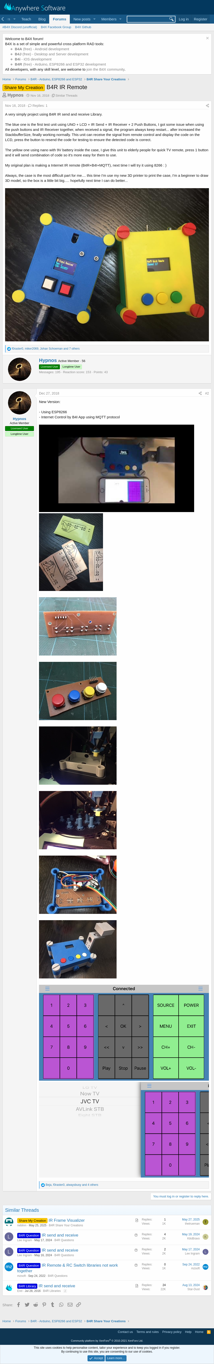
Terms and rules (147, 1332)
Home (199, 1332)
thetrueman (192, 1223)
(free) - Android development (42, 49)
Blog (42, 19)
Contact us (125, 1332)
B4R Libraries (52, 1291)
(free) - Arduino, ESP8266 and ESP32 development (60, 64)
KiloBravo (193, 1238)
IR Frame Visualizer (67, 1220)
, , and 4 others (72, 1185)
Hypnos (16, 95)
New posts (81, 19)
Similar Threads (66, 95)
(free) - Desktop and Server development (51, 54)
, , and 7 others (45, 348)
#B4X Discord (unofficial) (19, 27)
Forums (59, 19)
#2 (207, 393)
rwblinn (21, 1225)
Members (109, 19)
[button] (94, 19)
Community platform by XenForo (107, 1340)
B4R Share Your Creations (66, 1225)
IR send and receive (60, 1235)
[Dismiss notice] (207, 38)
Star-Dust (193, 1289)
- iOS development (33, 59)
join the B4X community (105, 69)
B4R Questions (64, 1240)
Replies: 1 (38, 106)
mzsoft (21, 1276)
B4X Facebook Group (56, 27)
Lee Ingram (24, 1240)
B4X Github (83, 27)
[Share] (207, 106)
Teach (26, 19)
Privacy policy (172, 1332)
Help (188, 1332)
